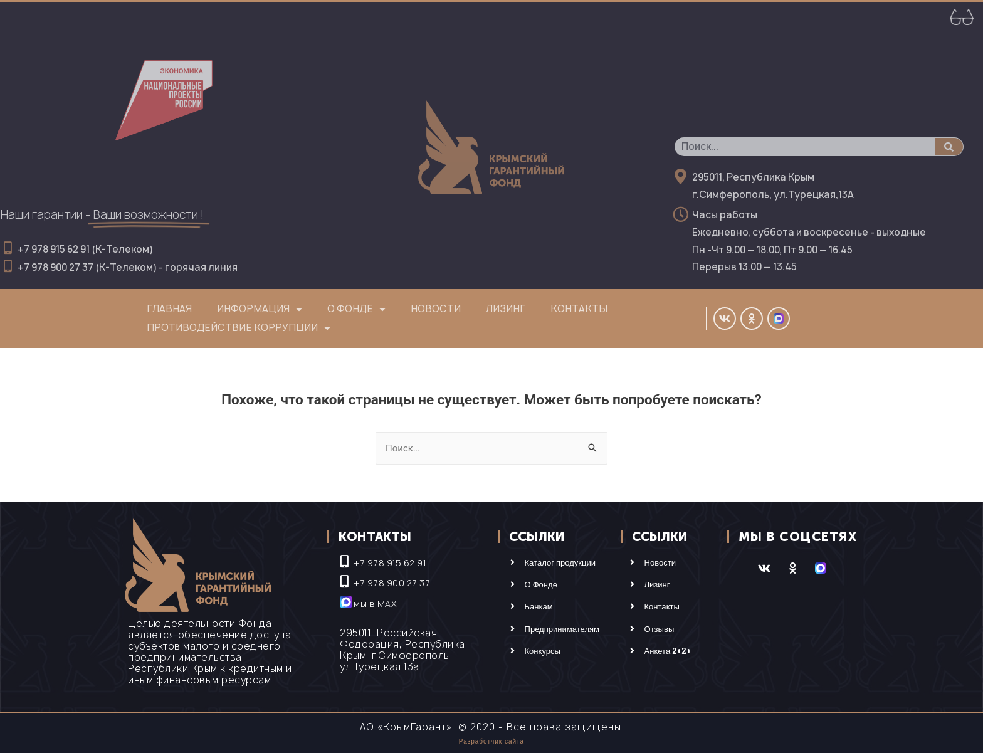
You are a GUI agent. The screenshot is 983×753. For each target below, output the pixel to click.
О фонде (356, 309)
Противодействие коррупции (238, 328)
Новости (436, 308)
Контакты (578, 308)
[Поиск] (949, 146)
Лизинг (505, 308)
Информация (259, 309)
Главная (169, 308)
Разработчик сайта (491, 741)
